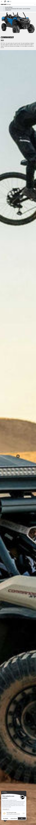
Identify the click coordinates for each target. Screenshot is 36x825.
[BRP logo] (5, 1)
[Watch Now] (18, 456)
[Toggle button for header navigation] (1, 1)
